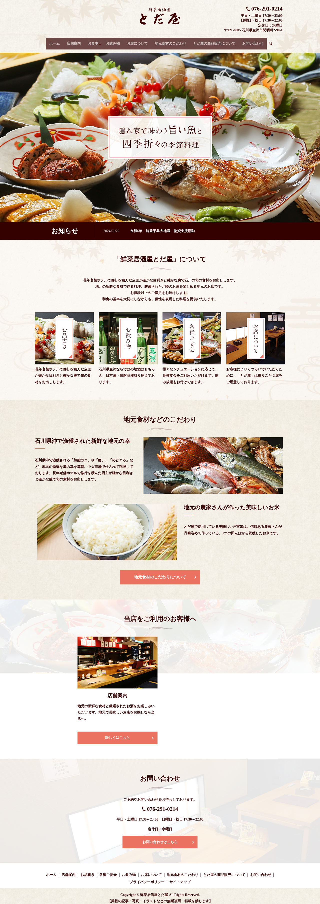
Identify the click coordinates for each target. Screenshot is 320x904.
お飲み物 (113, 41)
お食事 (92, 41)
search (273, 42)
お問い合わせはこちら (160, 838)
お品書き (87, 871)
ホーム (54, 41)
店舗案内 (73, 41)
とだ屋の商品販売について (215, 41)
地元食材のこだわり (171, 41)
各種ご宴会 (108, 871)
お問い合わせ (253, 41)
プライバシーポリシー (147, 878)
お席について (138, 41)
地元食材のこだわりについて (160, 573)
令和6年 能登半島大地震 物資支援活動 (162, 227)
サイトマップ (180, 878)
